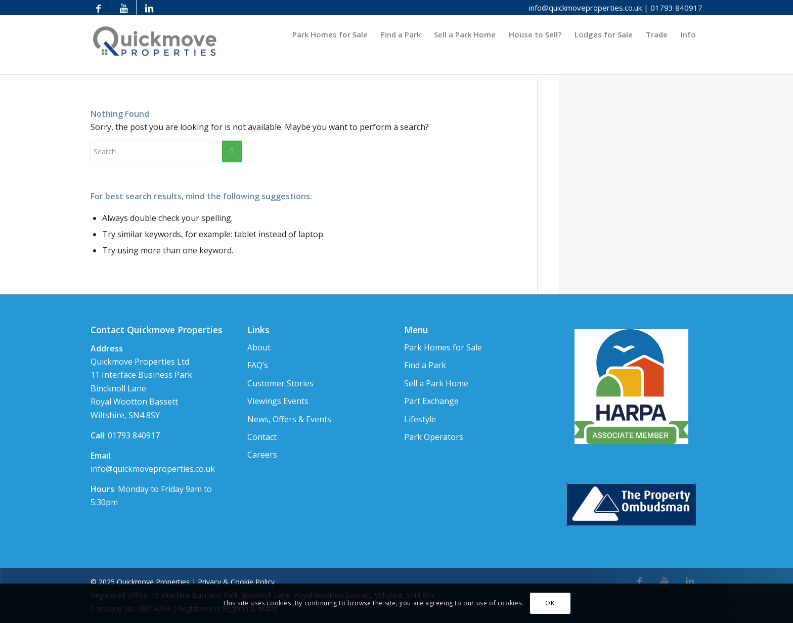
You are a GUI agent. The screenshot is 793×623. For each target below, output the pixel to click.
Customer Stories (280, 383)
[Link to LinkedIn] (149, 7)
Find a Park (425, 365)
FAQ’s (257, 365)
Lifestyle (420, 419)
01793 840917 (676, 8)
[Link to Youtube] (123, 7)
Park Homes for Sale (443, 347)
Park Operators (433, 436)
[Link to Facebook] (98, 7)
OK (549, 603)
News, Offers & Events (289, 419)
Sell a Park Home (436, 383)
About (259, 347)
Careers (262, 454)
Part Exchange (431, 401)
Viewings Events (278, 401)
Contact (262, 436)
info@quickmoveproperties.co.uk (585, 8)
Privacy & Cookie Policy (236, 582)
